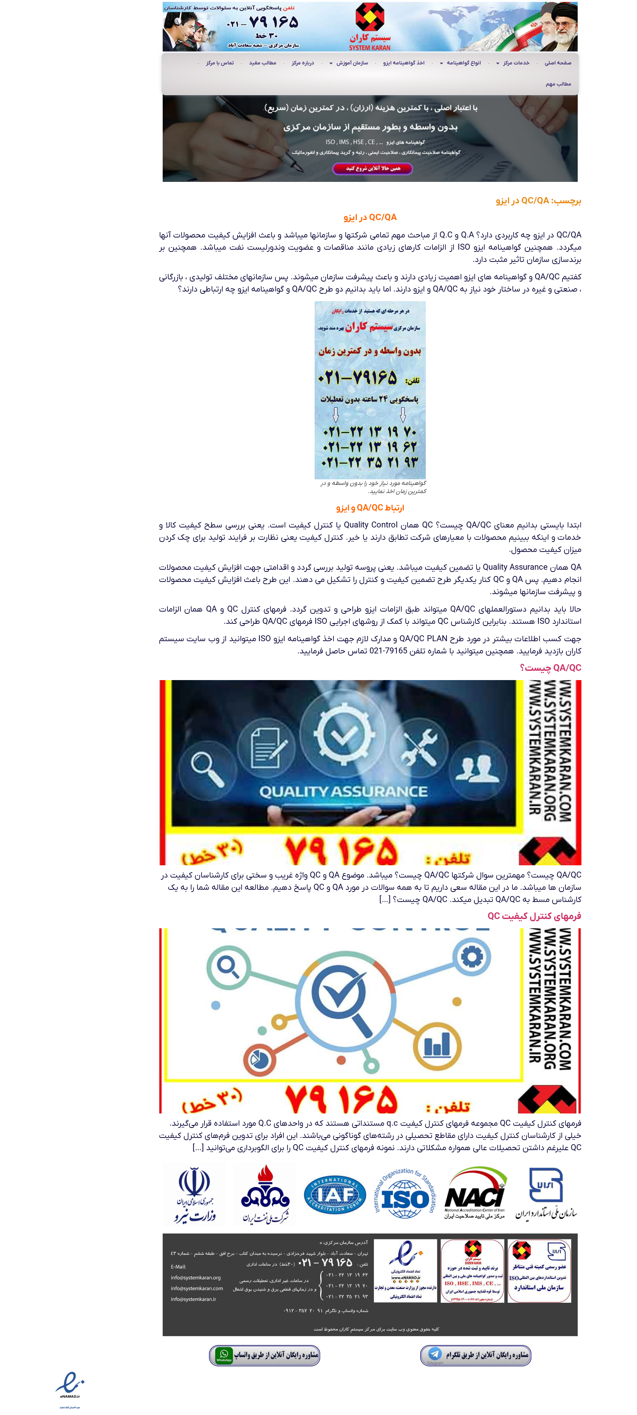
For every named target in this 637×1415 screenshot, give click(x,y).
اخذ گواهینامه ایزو (352, 63)
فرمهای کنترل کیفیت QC (483, 916)
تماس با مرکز (168, 63)
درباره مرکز (251, 63)
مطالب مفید (211, 63)
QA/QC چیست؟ (499, 668)
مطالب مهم (507, 84)
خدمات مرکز (461, 63)
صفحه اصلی (506, 63)
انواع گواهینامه (408, 63)
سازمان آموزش (297, 63)
